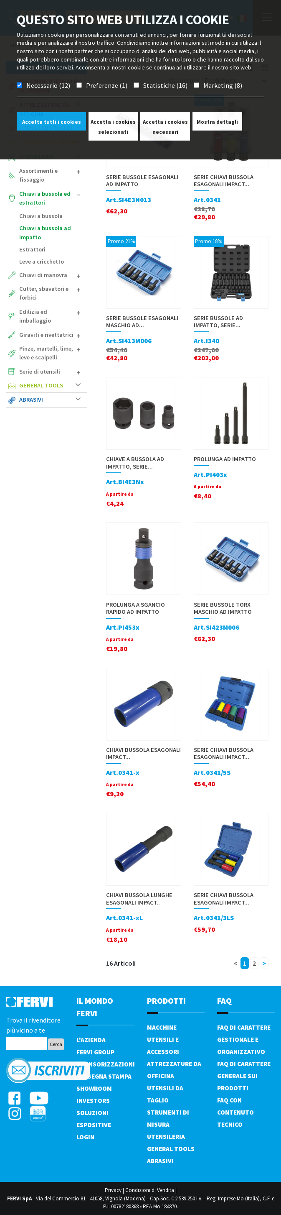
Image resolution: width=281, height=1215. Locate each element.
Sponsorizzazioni (105, 1064)
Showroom (94, 1088)
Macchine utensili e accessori (163, 1039)
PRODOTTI (166, 1000)
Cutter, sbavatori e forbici (50, 293)
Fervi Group (95, 1052)
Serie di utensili (50, 371)
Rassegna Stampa (104, 1076)
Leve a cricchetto (41, 261)
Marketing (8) (222, 85)
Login (85, 1137)
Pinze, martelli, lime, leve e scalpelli (50, 353)
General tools (50, 385)
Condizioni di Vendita (149, 1190)
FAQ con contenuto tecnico (235, 1112)
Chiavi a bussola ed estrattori (50, 198)
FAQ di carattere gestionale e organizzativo (244, 1039)
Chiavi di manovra (50, 275)
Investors (93, 1101)
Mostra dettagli (217, 122)
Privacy (113, 1190)
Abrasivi (50, 399)
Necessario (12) (48, 85)
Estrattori (32, 249)
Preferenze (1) (106, 85)
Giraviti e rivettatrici (50, 334)
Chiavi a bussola (41, 216)
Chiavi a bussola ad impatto (45, 232)
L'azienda (91, 1040)
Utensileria (166, 1137)
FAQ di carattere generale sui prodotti (244, 1076)
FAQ (224, 1000)
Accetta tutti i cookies (51, 122)
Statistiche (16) (165, 85)
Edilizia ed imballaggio (50, 316)
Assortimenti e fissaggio (50, 175)
